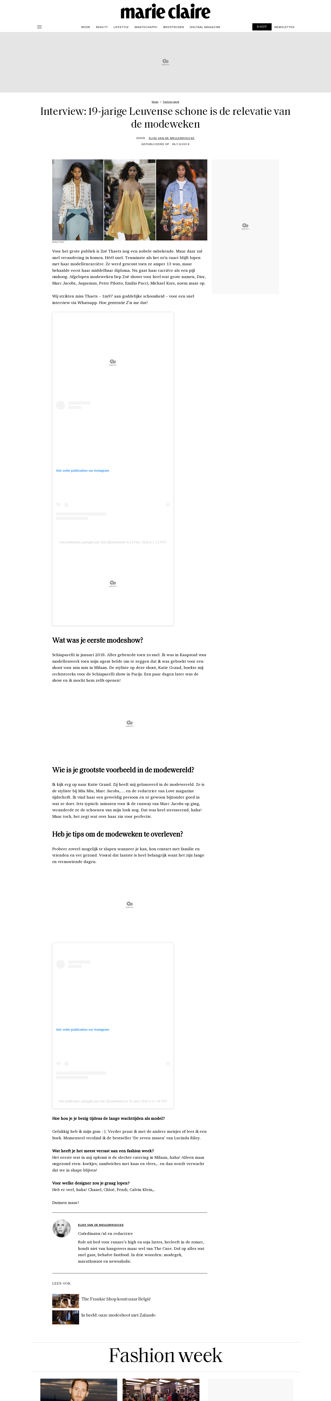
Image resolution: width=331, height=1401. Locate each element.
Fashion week (165, 1357)
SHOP (262, 26)
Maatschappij (146, 27)
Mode (85, 27)
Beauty (102, 27)
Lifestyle (121, 27)
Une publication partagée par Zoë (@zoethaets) (93, 542)
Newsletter (284, 27)
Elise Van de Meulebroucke (172, 138)
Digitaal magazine (205, 27)
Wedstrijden (173, 27)
